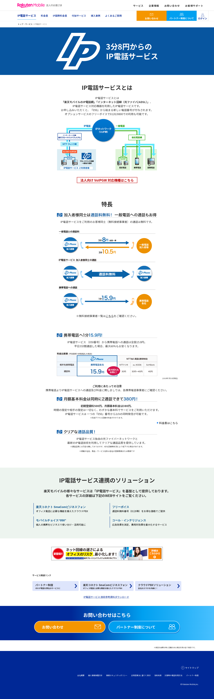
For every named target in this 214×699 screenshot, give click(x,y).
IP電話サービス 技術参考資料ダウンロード (106, 597)
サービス (28, 24)
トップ (20, 24)
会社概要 (80, 675)
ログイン (202, 18)
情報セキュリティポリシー (116, 675)
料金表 (44, 15)
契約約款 (158, 675)
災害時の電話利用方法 (173, 675)
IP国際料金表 (60, 15)
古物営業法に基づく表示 (141, 675)
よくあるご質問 (113, 15)
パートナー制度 (192, 675)
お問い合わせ (151, 18)
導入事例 (95, 15)
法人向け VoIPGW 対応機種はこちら (107, 180)
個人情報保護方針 (95, 675)
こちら (110, 316)
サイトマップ (192, 667)
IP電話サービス (26, 15)
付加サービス (79, 15)
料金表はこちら (168, 423)
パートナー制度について (181, 18)
